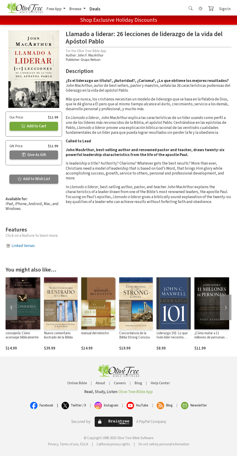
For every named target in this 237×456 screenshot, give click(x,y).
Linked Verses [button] (23, 246)
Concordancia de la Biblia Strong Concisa (134, 335)
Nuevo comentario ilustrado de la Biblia (58, 335)
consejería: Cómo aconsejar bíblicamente (22, 335)
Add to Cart (33, 126)
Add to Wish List (34, 179)
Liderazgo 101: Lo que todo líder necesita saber (172, 337)
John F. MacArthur (90, 55)
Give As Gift (34, 155)
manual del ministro (95, 333)
